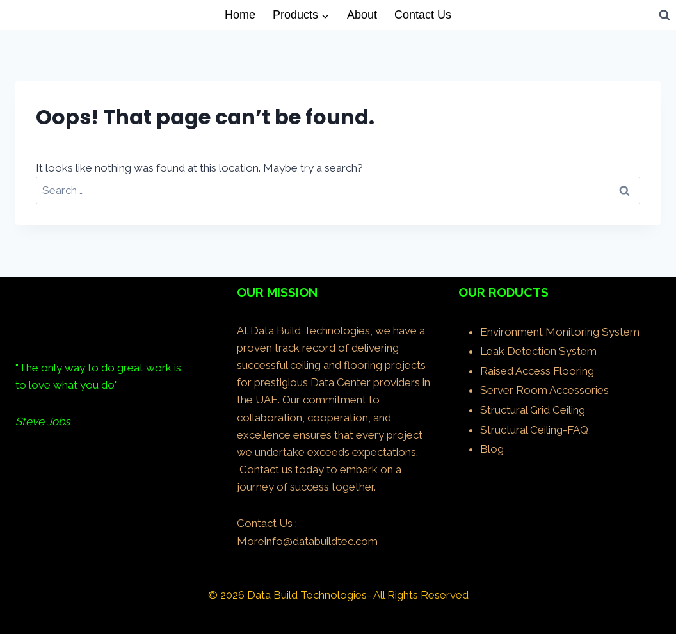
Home (240, 14)
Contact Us (422, 14)
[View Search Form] (664, 14)
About (362, 14)
